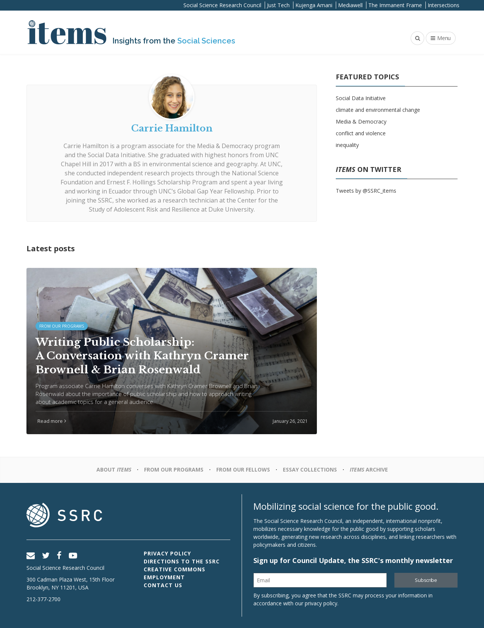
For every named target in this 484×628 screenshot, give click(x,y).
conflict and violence (361, 133)
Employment (164, 577)
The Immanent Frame (395, 5)
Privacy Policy (167, 553)
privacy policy (321, 603)
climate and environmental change (378, 109)
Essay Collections (310, 469)
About (113, 469)
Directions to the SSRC (182, 561)
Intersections (443, 5)
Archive (369, 469)
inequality (347, 144)
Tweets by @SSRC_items (366, 190)
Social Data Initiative (361, 98)
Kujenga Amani (313, 5)
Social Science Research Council (222, 5)
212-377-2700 (43, 599)
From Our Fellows (243, 469)
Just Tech (278, 5)
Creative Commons (174, 569)
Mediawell (350, 5)
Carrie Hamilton (86, 146)
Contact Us (163, 585)
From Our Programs (173, 469)
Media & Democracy (361, 121)
